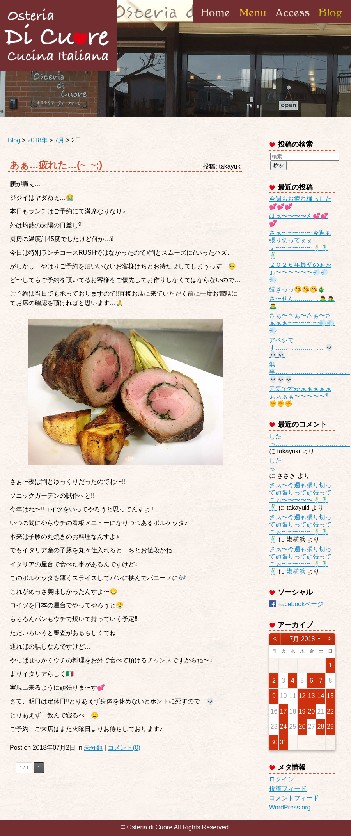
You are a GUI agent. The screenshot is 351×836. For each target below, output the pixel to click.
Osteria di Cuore (58, 35)
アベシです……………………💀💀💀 (301, 347)
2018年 (37, 140)
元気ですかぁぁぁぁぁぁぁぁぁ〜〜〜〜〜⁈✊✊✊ (300, 396)
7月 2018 (302, 638)
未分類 (93, 747)
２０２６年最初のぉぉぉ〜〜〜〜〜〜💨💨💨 (300, 272)
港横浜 (296, 571)
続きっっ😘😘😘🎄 (297, 289)
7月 (59, 140)
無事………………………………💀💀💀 (309, 371)
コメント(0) (124, 747)
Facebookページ (300, 604)
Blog (14, 140)
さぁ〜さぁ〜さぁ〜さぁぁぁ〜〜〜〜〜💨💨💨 (302, 323)
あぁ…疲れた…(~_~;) (56, 165)
